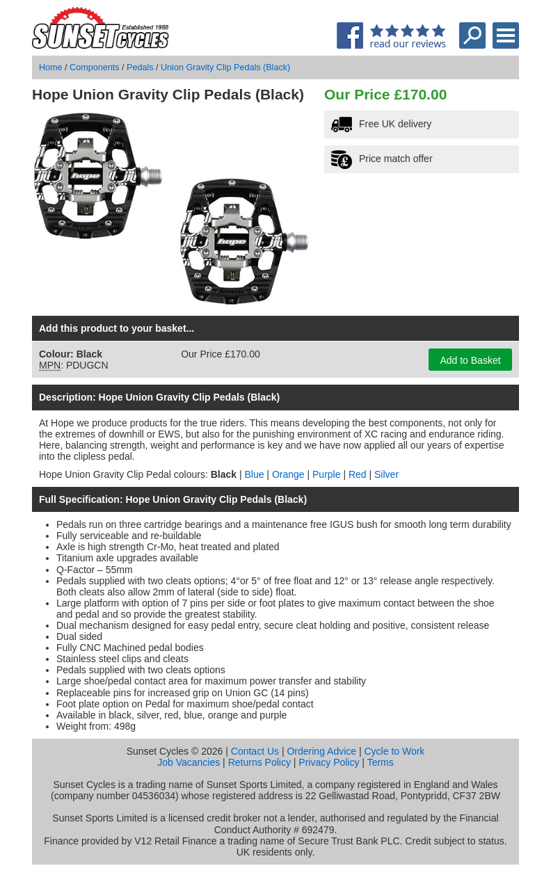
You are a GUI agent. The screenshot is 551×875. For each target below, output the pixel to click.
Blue (254, 474)
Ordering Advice (321, 751)
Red (358, 474)
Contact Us (255, 751)
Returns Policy (259, 762)
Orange (288, 474)
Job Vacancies (188, 762)
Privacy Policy (328, 762)
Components (94, 67)
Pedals (140, 67)
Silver (386, 474)
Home (51, 67)
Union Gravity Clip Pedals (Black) (225, 67)
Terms (380, 762)
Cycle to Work (394, 751)
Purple (326, 474)
